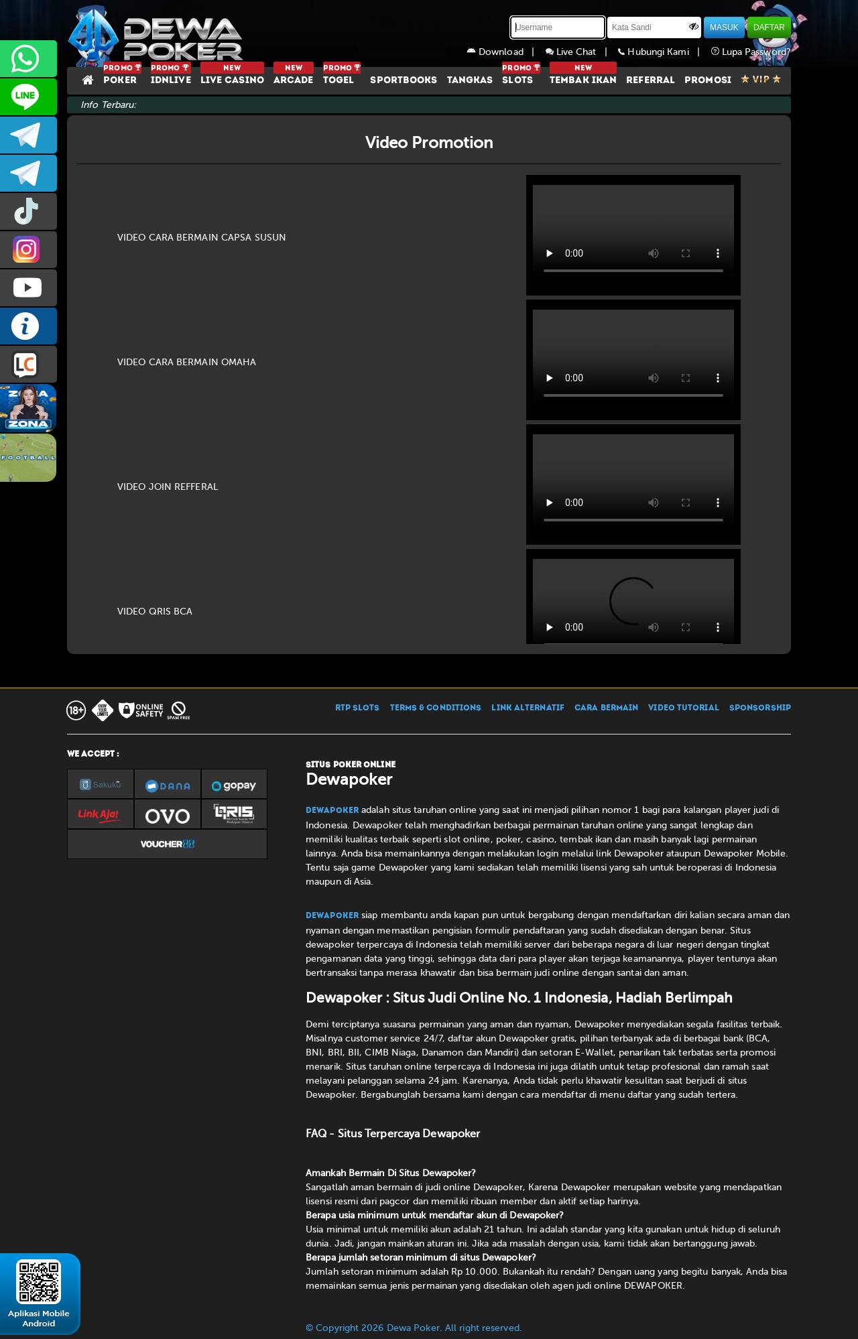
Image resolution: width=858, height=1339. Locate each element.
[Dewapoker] (157, 33)
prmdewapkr (28, 211)
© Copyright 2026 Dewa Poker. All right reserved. (414, 1328)
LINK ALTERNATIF (527, 708)
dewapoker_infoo (28, 135)
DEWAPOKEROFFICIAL (28, 287)
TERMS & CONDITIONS (436, 708)
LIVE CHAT (28, 364)
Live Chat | (582, 52)
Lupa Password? (751, 52)
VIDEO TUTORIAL (683, 708)
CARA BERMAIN (606, 708)
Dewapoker (332, 811)
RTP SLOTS (357, 708)
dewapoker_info (28, 173)
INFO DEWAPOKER (28, 326)
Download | (506, 52)
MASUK (724, 27)
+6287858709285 (28, 58)
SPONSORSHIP (760, 708)
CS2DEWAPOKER (28, 96)
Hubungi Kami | (664, 52)
